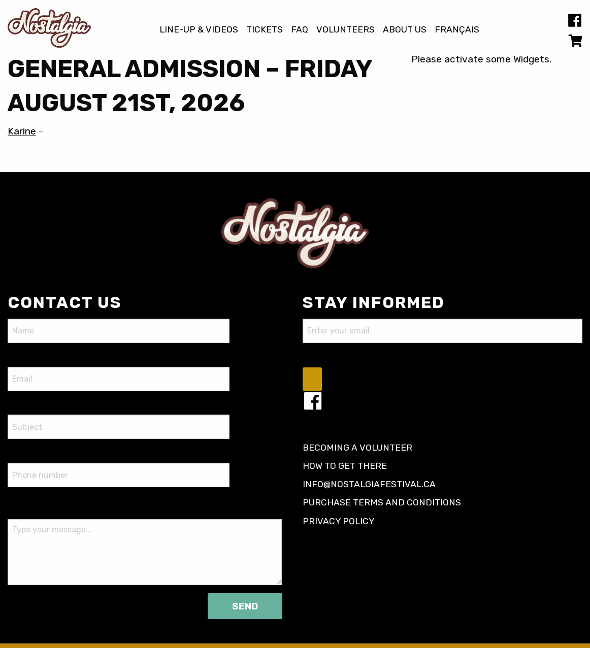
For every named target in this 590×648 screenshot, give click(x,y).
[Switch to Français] (457, 30)
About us (405, 30)
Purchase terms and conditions (382, 502)
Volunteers (345, 30)
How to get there (345, 466)
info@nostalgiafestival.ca (369, 484)
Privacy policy (339, 521)
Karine (22, 131)
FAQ (299, 30)
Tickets (264, 30)
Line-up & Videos (198, 30)
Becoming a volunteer (357, 447)
